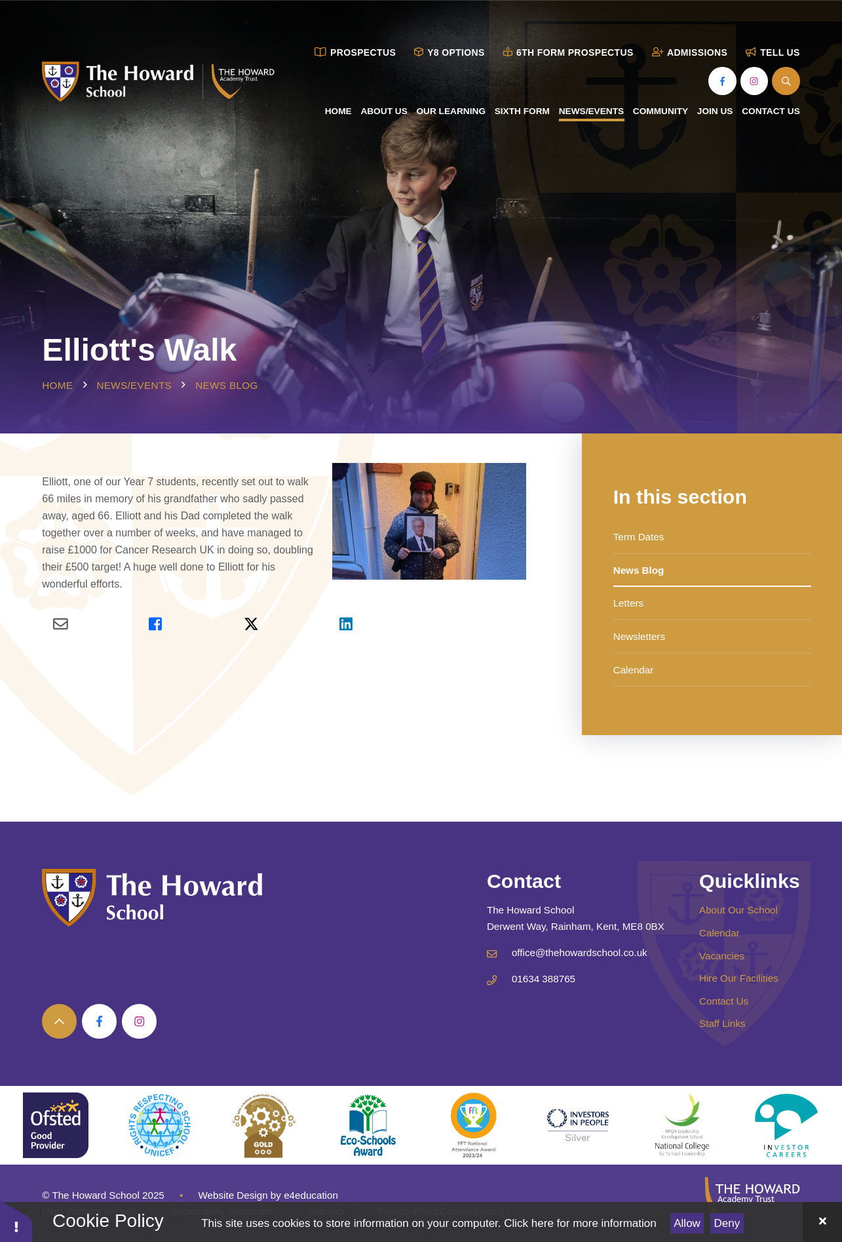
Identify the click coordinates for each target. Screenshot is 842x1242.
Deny (727, 1223)
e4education (311, 1195)
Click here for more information (580, 1223)
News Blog (226, 385)
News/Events (134, 385)
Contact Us (723, 1001)
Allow (687, 1223)
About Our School (738, 909)
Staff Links (722, 1023)
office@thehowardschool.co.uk (579, 952)
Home (57, 385)
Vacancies (721, 955)
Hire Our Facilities (738, 978)
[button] (16, 1220)
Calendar (719, 932)
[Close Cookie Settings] (822, 1222)
